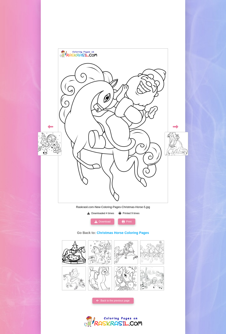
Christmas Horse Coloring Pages (123, 233)
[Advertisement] (113, 25)
